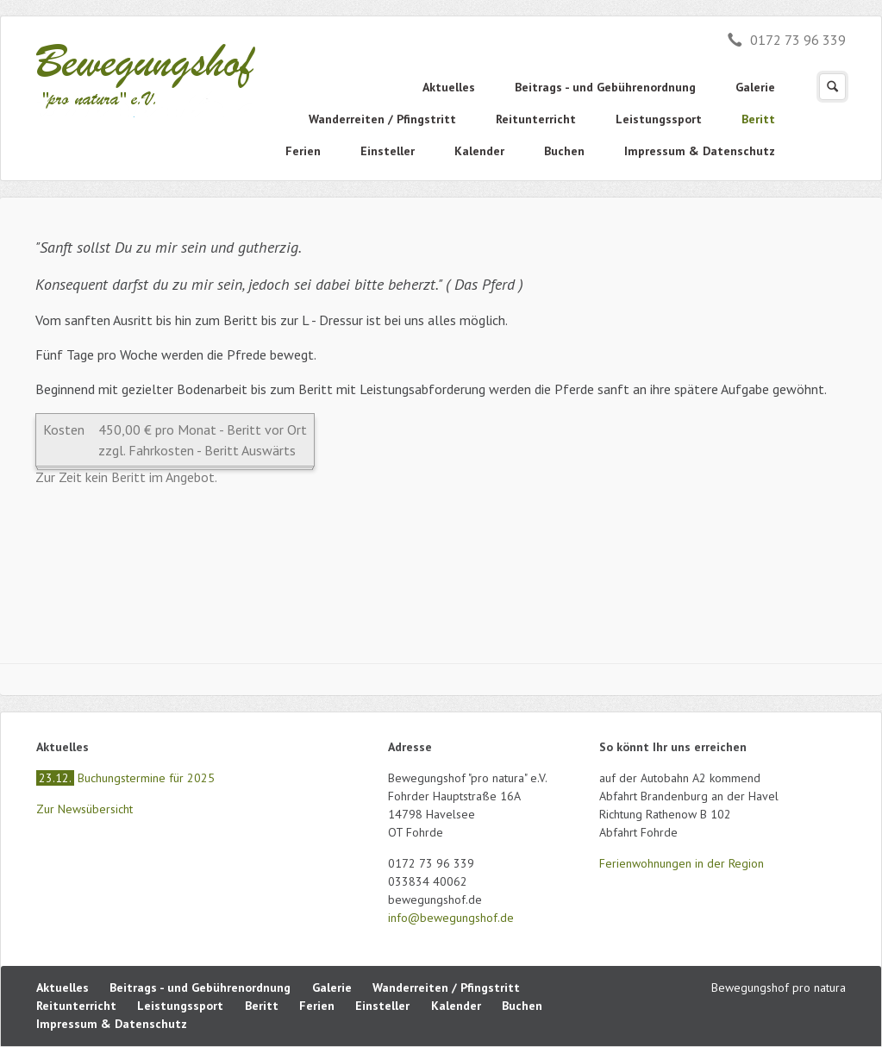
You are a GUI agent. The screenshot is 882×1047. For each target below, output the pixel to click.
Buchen (564, 151)
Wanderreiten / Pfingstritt (382, 119)
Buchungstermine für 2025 (125, 778)
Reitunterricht (536, 119)
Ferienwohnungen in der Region (681, 863)
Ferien (303, 151)
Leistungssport (659, 119)
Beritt (758, 119)
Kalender (479, 151)
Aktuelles (448, 87)
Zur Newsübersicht (84, 809)
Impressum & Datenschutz (699, 151)
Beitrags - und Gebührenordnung (605, 87)
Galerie (755, 87)
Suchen (832, 86)
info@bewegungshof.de (451, 917)
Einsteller (387, 151)
